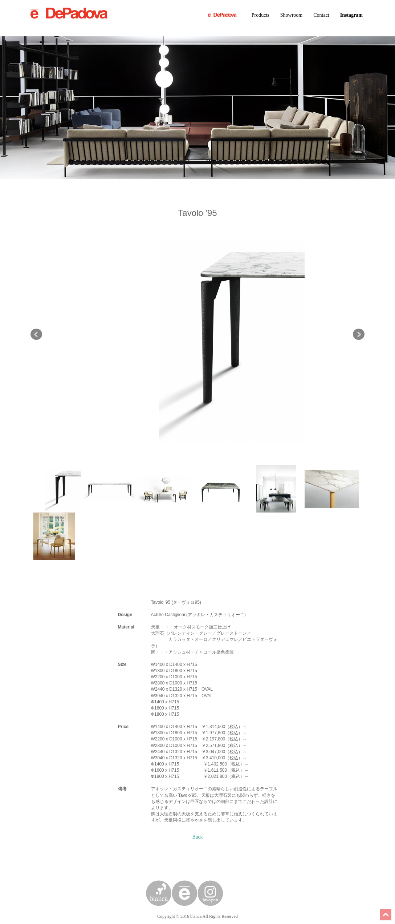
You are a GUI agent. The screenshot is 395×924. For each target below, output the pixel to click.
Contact (321, 15)
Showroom (291, 15)
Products (260, 15)
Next (359, 334)
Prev (36, 334)
